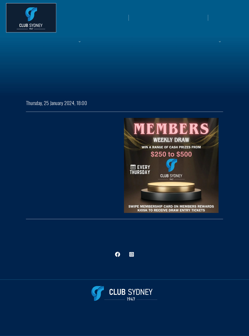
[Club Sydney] (31, 17)
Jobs (120, 316)
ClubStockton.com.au (124, 323)
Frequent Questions (159, 316)
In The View (94, 316)
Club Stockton (135, 316)
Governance (182, 316)
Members (58, 316)
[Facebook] (118, 254)
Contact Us (200, 316)
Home (45, 316)
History (109, 316)
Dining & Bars (75, 316)
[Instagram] (132, 254)
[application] (106, 42)
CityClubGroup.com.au (124, 329)
